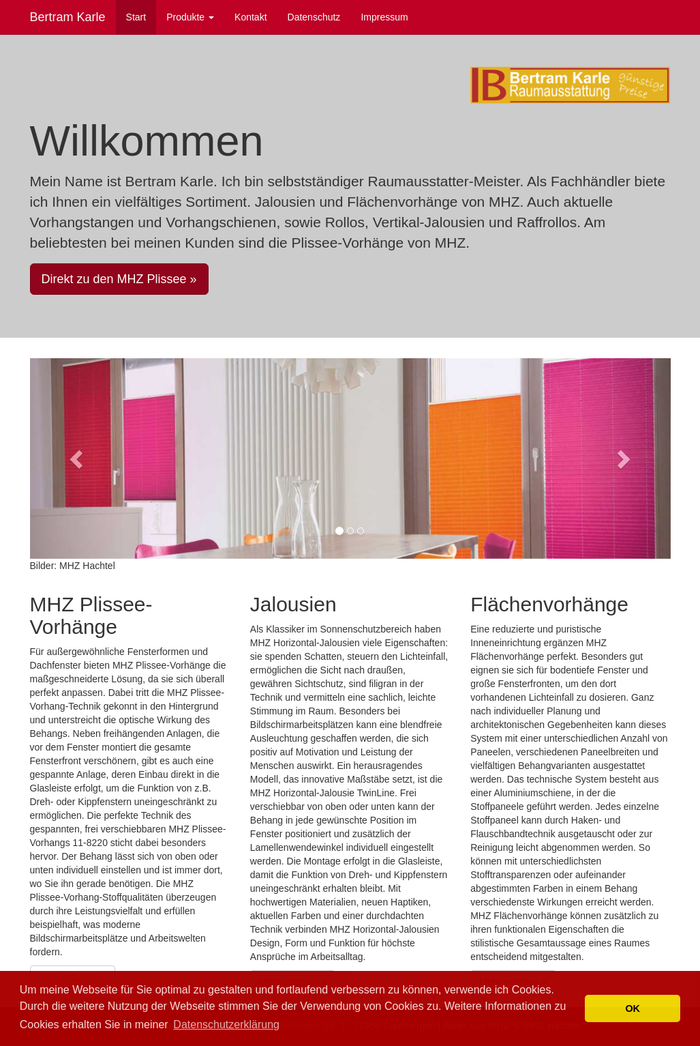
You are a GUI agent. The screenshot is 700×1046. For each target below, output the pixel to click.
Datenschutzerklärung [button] (226, 1024)
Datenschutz (314, 17)
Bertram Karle (68, 17)
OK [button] (632, 1008)
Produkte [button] (190, 17)
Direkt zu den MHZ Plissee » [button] (119, 279)
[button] (78, 458)
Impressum (384, 17)
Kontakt (250, 17)
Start (136, 17)
